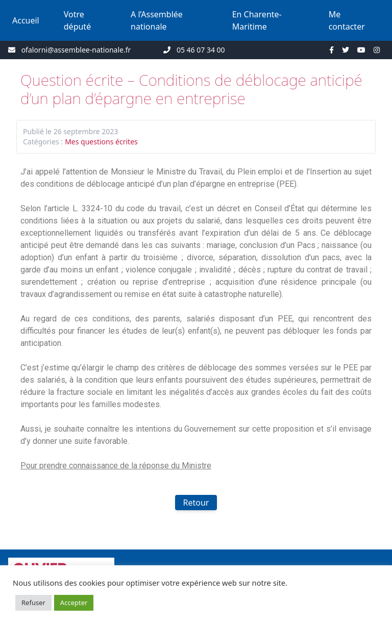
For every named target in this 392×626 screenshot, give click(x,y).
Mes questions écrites (101, 141)
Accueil (25, 20)
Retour (196, 502)
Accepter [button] (74, 602)
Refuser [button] (33, 602)
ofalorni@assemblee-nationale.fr (76, 50)
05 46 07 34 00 (201, 50)
